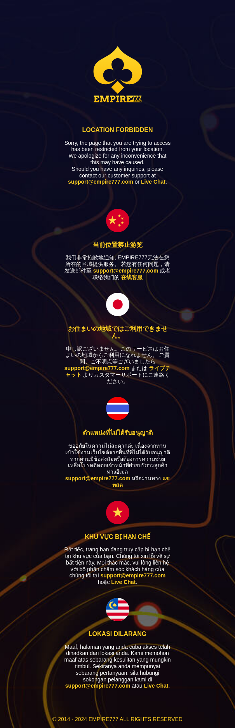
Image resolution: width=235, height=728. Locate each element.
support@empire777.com (100, 182)
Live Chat (153, 182)
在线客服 (132, 277)
